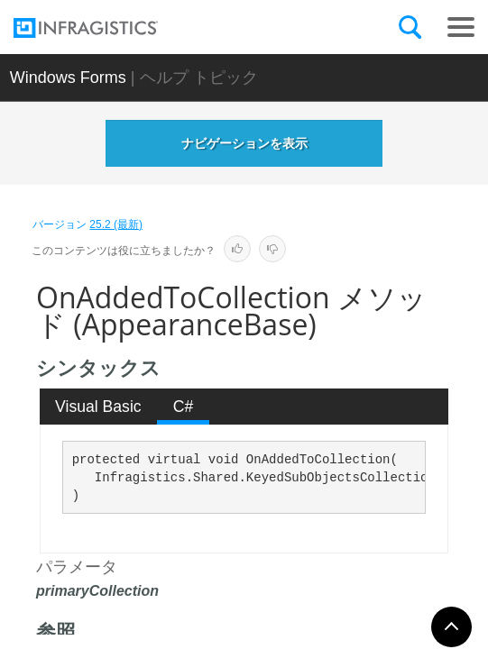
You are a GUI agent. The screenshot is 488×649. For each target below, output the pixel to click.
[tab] (99, 406)
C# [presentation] (183, 407)
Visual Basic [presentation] (98, 407)
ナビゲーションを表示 (244, 143)
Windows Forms (68, 78)
